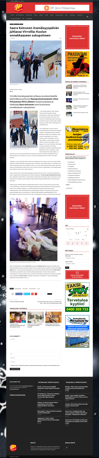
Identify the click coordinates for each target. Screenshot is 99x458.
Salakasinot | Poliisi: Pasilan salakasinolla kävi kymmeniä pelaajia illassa (48, 419)
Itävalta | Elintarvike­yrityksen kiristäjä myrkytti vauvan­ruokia (76, 405)
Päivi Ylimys (25, 288)
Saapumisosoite (69, 261)
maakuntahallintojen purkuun (75, 182)
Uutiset (35, 15)
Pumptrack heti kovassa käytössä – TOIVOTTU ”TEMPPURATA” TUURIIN (80, 107)
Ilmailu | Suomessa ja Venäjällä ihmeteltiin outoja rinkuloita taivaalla (48, 387)
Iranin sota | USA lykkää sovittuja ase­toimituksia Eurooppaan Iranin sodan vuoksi (76, 421)
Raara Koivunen (32, 288)
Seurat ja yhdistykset (15, 18)
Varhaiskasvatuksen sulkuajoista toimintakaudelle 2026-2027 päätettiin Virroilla (17, 325)
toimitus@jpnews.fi (14, 389)
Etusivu (12, 15)
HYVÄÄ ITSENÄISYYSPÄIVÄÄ (17, 301)
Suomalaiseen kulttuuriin (74, 175)
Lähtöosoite (67, 256)
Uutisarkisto (72, 15)
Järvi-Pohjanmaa (20, 15)
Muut (66, 15)
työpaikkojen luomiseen (73, 177)
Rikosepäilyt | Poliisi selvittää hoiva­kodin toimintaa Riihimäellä (49, 412)
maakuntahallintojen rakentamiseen (76, 180)
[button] (87, 17)
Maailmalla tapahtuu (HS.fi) (76, 382)
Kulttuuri (41, 15)
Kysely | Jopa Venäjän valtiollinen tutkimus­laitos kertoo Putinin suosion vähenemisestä (76, 397)
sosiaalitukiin (71, 166)
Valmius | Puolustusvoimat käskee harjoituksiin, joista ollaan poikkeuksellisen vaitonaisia (47, 404)
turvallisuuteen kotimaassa (74, 171)
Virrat (38, 288)
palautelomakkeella (27, 386)
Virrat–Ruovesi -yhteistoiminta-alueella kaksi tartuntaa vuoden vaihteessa (80, 86)
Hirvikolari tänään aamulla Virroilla (80, 112)
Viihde (46, 15)
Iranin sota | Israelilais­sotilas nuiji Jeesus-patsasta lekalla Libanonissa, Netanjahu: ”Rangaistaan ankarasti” (76, 412)
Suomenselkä (29, 15)
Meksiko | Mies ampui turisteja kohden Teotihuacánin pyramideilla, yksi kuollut (76, 388)
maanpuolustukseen (73, 168)
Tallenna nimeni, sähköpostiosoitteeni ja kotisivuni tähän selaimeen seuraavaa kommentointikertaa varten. (35, 365)
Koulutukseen (71, 162)
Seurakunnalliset (59, 15)
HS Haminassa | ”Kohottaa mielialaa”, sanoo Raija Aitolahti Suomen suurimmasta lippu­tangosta (48, 395)
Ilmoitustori (80, 15)
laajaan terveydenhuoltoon (74, 173)
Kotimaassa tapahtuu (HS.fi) (48, 382)
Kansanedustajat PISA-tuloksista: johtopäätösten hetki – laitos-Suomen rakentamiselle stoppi (50, 302)
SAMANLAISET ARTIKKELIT (18, 308)
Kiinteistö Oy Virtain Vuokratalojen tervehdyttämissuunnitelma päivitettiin (35, 325)
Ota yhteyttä (29, 18)
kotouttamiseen (72, 164)
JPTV (23, 18)
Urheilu (51, 15)
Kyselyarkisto (69, 188)
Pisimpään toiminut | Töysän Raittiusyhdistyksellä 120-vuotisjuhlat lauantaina (81, 93)
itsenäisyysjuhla (18, 288)
